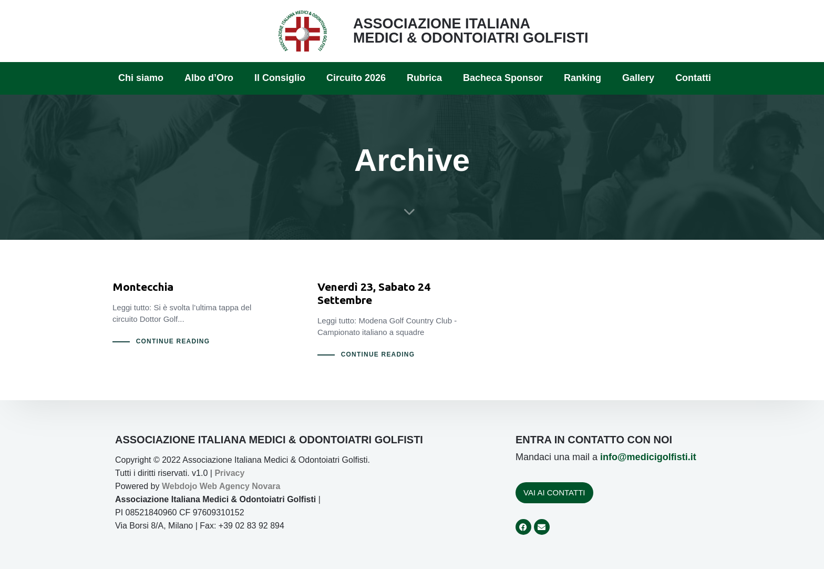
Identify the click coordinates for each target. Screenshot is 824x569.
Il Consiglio (279, 78)
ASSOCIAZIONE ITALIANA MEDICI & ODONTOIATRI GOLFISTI (471, 31)
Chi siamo (140, 78)
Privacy (229, 473)
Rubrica (424, 78)
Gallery (638, 78)
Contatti (693, 78)
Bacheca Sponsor (503, 78)
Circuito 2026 (356, 78)
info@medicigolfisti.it (648, 457)
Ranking (582, 78)
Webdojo (179, 486)
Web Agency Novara (240, 486)
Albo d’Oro (208, 78)
